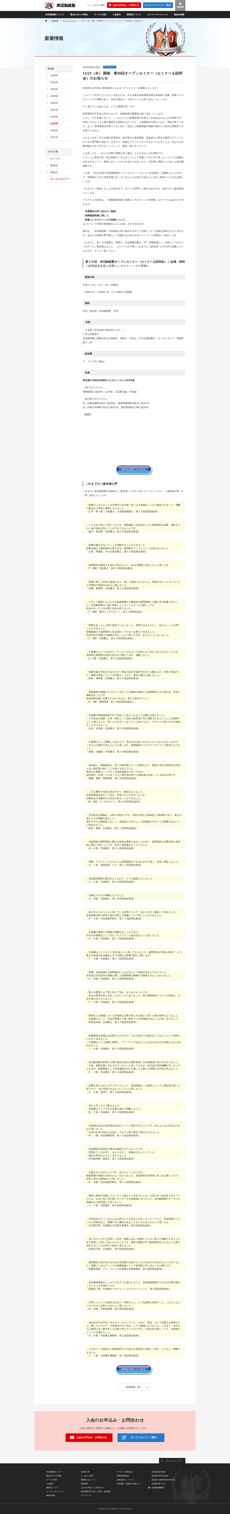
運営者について (134, 14)
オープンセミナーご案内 (159, 5)
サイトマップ (86, 1495)
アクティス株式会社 (125, 1472)
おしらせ (55, 158)
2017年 (54, 137)
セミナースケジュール (157, 14)
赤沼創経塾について (54, 14)
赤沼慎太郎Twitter (158, 1472)
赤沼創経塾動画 (158, 1488)
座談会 (54, 172)
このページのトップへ (173, 1461)
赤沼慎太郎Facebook (160, 1476)
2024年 (54, 89)
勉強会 (54, 165)
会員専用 (180, 7)
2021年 (54, 110)
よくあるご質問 (97, 5)
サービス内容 (100, 14)
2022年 (54, 103)
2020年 (54, 116)
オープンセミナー (59, 179)
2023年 (54, 96)
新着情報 (84, 1484)
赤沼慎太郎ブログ (159, 1484)
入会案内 (116, 14)
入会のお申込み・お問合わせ (125, 5)
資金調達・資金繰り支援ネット (129, 1484)
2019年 (54, 123)
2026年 (54, 75)
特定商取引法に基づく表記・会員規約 (96, 1491)
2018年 (54, 130)
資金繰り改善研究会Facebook (163, 1480)
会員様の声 (85, 1472)
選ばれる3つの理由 (79, 14)
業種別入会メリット (89, 1480)
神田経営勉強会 (123, 1476)
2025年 (54, 82)
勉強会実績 (179, 14)
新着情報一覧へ (134, 1387)
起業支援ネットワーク (125, 1480)
